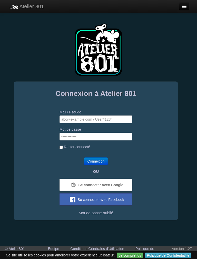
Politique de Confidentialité (168, 255)
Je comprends (130, 255)
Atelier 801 (26, 6)
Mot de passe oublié (96, 213)
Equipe (53, 249)
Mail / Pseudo (70, 112)
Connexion (96, 161)
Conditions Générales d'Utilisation (97, 249)
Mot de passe (70, 129)
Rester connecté (75, 147)
